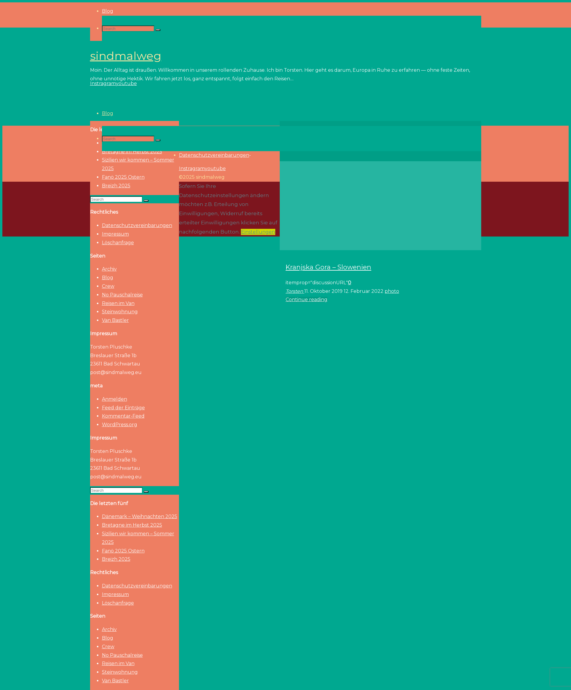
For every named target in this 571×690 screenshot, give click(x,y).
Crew (108, 286)
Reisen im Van (118, 303)
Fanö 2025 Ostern (123, 177)
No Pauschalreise (122, 295)
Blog (107, 277)
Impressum (115, 234)
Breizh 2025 (116, 186)
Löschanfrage (118, 242)
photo (392, 291)
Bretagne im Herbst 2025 (132, 525)
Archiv (109, 269)
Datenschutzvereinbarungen (137, 225)
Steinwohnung (120, 311)
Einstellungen (258, 232)
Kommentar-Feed (123, 416)
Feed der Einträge (123, 408)
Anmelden (114, 399)
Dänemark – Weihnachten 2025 (139, 516)
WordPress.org (119, 424)
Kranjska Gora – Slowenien (328, 267)
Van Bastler (115, 320)
